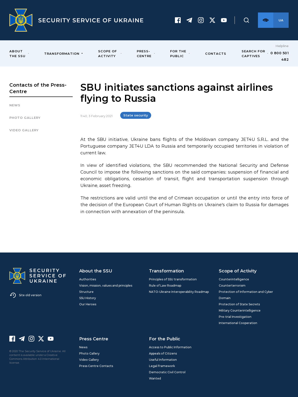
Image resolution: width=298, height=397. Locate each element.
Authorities (87, 279)
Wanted (155, 378)
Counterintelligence (234, 279)
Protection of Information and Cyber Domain (246, 295)
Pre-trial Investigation (235, 317)
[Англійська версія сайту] (281, 20)
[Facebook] (178, 20)
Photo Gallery (89, 353)
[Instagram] (201, 20)
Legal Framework (162, 366)
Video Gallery (24, 130)
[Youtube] (224, 20)
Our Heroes (87, 304)
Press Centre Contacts (96, 366)
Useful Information (163, 359)
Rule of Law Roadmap (165, 285)
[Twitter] (212, 20)
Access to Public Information (170, 347)
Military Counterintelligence (240, 310)
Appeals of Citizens (163, 353)
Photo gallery (25, 118)
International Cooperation (238, 323)
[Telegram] (189, 20)
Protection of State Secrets (239, 304)
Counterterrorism (232, 285)
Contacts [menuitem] (215, 53)
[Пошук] (246, 20)
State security (135, 115)
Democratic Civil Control (167, 372)
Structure (86, 292)
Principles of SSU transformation (173, 279)
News (14, 105)
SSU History (87, 298)
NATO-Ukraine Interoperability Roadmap (179, 292)
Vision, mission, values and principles (105, 285)
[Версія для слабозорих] (265, 20)
